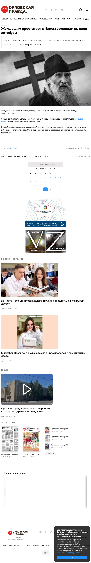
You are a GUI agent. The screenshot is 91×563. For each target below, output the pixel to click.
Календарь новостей (45, 165)
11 (55, 181)
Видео (86, 19)
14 (35, 185)
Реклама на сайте (41, 545)
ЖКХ (79, 19)
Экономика (30, 19)
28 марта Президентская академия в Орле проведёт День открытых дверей (42, 302)
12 (60, 181)
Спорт (58, 19)
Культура (71, 19)
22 (40, 189)
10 (50, 181)
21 (35, 189)
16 (45, 185)
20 (30, 189)
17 (50, 185)
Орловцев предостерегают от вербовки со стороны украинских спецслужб (25, 410)
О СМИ (27, 545)
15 (40, 185)
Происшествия (45, 19)
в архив (50, 453)
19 (60, 185)
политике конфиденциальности (69, 552)
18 (55, 185)
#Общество (12, 148)
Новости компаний (12, 258)
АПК (64, 19)
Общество (7, 19)
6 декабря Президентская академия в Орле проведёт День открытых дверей (43, 354)
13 (30, 185)
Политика (19, 19)
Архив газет (8, 422)
